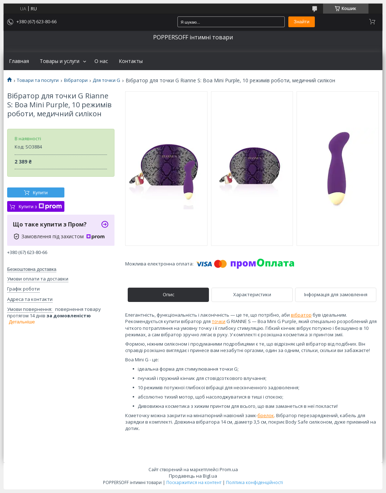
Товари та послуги (38, 80)
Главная (19, 61)
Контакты (131, 61)
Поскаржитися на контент (193, 482)
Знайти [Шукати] (301, 21)
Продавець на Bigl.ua (193, 476)
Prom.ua (229, 469)
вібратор (301, 315)
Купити (40, 192)
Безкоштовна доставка (31, 269)
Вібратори (76, 80)
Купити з (40, 206)
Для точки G (106, 80)
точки (218, 321)
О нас (101, 61)
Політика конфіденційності (254, 482)
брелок (266, 415)
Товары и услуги (59, 61)
